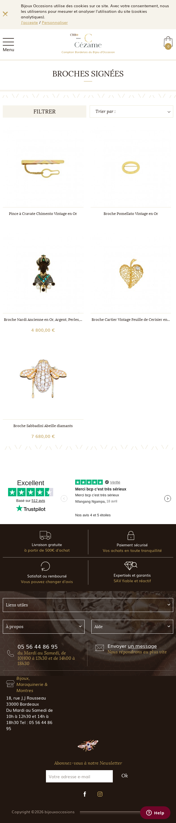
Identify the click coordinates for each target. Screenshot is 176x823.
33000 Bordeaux (22, 704)
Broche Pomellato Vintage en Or (131, 214)
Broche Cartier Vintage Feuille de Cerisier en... (131, 320)
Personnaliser (55, 22)
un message (142, 645)
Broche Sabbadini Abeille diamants (43, 426)
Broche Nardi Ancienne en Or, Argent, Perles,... (43, 320)
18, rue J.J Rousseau (26, 698)
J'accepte (29, 22)
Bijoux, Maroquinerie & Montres (32, 684)
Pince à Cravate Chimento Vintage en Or (43, 214)
